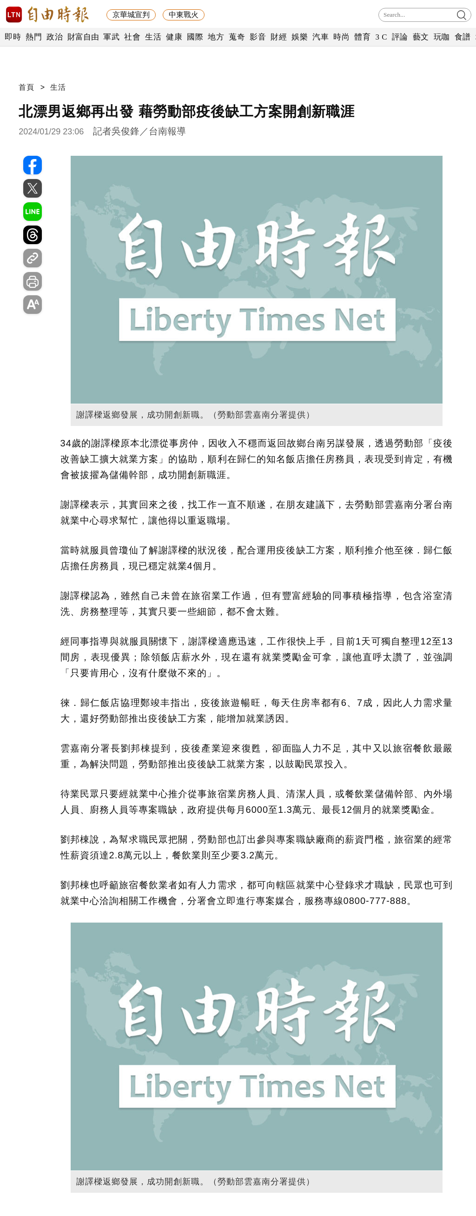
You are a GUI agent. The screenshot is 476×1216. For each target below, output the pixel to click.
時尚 (341, 37)
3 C (381, 37)
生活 (153, 37)
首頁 (26, 87)
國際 (195, 37)
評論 (400, 37)
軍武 (111, 37)
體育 (362, 37)
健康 (174, 37)
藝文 (421, 37)
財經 (279, 37)
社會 (132, 37)
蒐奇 (237, 37)
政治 (54, 37)
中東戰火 (183, 15)
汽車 (320, 37)
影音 (258, 37)
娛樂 (299, 37)
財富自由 (83, 37)
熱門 (34, 37)
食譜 (463, 37)
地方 (216, 37)
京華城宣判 (131, 15)
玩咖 (442, 37)
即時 (13, 37)
